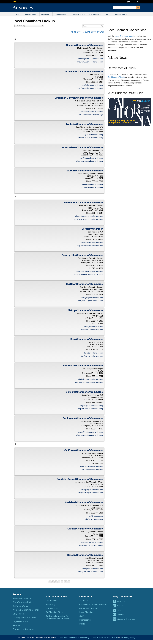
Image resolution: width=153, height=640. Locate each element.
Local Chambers (62, 14)
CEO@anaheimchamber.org (92, 135)
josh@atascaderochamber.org (91, 158)
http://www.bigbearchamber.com (90, 301)
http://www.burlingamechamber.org (89, 435)
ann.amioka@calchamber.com (91, 466)
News (108, 14)
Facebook (121, 599)
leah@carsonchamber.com (92, 569)
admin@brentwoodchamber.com (90, 379)
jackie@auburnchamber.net (92, 184)
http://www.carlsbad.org (94, 519)
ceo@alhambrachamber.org (92, 85)
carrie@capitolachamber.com (92, 490)
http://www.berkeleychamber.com (90, 246)
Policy (18, 14)
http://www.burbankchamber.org (90, 409)
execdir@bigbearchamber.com (91, 298)
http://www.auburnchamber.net (91, 187)
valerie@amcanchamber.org (92, 111)
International (95, 14)
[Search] (138, 7)
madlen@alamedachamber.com (90, 59)
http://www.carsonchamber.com (90, 572)
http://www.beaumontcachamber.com (88, 219)
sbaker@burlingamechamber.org (90, 432)
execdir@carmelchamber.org (92, 542)
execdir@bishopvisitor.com (93, 327)
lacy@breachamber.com (93, 353)
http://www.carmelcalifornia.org (91, 545)
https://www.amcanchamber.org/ (90, 115)
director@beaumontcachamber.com (89, 216)
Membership (121, 14)
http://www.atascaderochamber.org (89, 161)
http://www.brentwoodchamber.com (89, 382)
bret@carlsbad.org (96, 516)
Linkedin (120, 603)
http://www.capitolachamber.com (90, 493)
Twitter (120, 608)
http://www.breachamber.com (91, 356)
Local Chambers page (124, 36)
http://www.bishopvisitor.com (92, 330)
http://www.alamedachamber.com (90, 62)
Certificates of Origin (116, 77)
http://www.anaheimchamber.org (90, 138)
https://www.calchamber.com (92, 469)
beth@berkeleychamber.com (92, 242)
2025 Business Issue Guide (125, 93)
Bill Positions (31, 14)
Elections (46, 14)
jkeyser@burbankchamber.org (91, 406)
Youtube (120, 612)
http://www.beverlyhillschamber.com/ (88, 274)
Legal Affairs (79, 14)
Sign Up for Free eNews (126, 617)
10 (65, 582)
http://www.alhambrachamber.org (90, 88)
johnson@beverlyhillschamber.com (89, 271)
